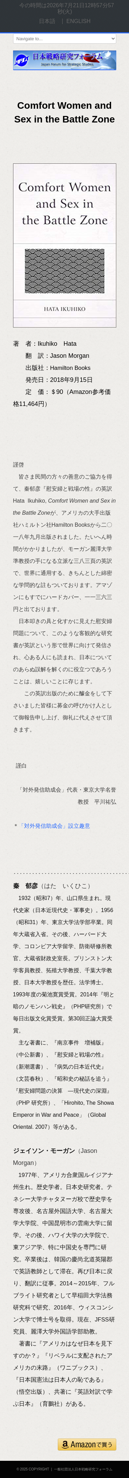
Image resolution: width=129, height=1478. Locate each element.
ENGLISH (78, 21)
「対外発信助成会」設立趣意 (54, 826)
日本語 (47, 21)
